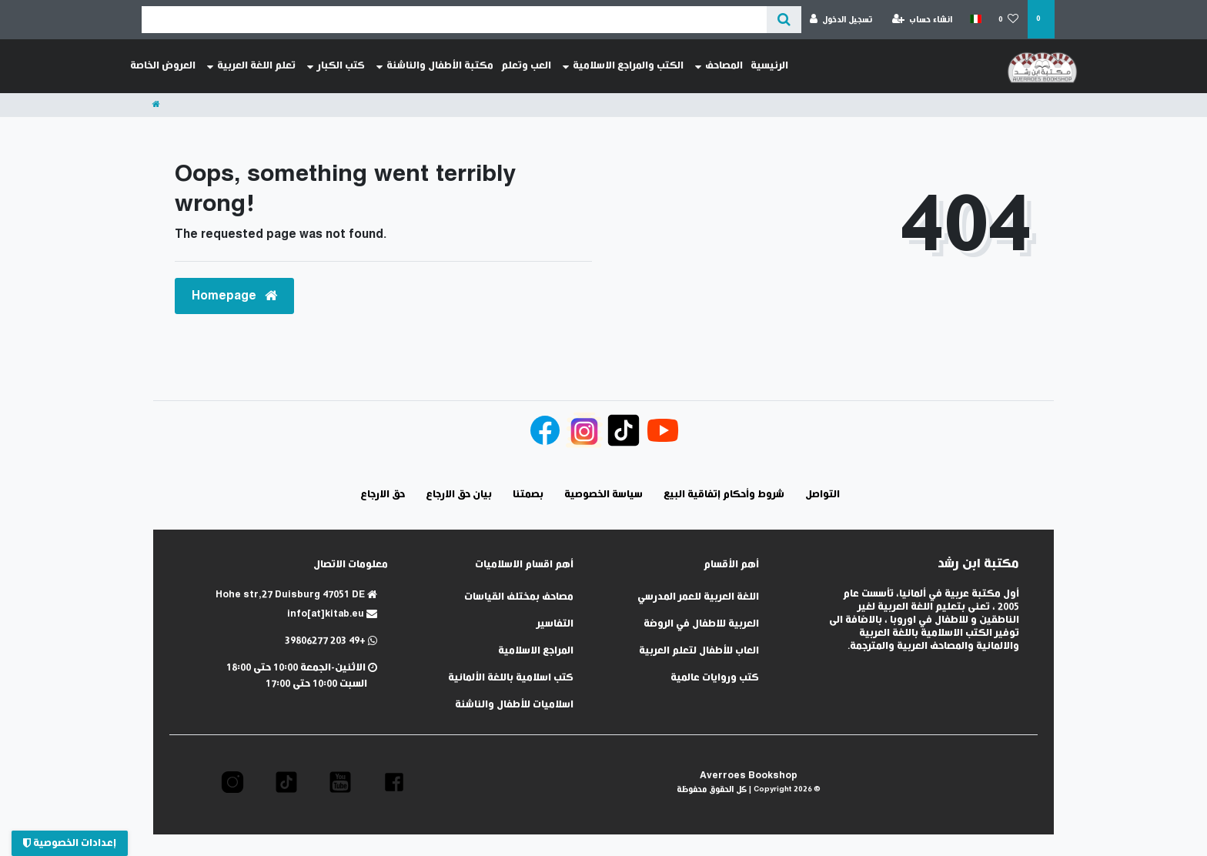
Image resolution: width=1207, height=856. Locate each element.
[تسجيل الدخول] (841, 19)
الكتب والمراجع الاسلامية (623, 66)
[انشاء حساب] (922, 19)
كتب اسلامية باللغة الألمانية (510, 678)
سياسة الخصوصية (603, 494)
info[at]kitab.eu (332, 614)
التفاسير (555, 624)
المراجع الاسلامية (535, 651)
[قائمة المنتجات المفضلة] (1009, 19)
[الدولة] (975, 19)
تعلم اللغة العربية (251, 66)
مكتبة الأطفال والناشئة (434, 66)
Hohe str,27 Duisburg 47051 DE (296, 594)
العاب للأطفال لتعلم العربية (699, 651)
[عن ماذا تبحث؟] (784, 19)
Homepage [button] (234, 296)
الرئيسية (769, 66)
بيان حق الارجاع (459, 494)
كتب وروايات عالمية (714, 678)
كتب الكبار (336, 66)
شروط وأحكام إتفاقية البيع (724, 494)
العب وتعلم (526, 66)
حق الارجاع (382, 494)
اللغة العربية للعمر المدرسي (698, 597)
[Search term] (454, 19)
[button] (394, 782)
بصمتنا (528, 494)
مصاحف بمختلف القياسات (518, 597)
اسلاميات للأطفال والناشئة (514, 705)
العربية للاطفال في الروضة (701, 624)
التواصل (822, 494)
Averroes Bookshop (748, 775)
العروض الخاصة (163, 66)
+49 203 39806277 (331, 641)
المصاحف (719, 66)
